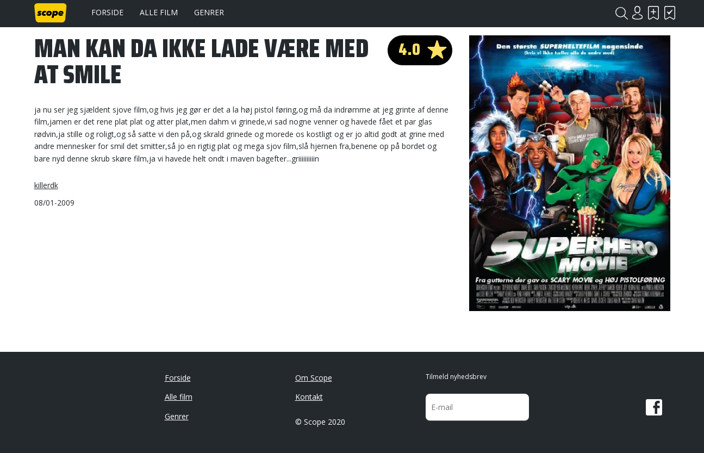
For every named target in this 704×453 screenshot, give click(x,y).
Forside (107, 12)
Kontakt (309, 397)
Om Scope (313, 378)
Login (638, 13)
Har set (670, 13)
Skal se (654, 13)
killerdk (46, 185)
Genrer (209, 12)
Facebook (654, 407)
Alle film (159, 12)
